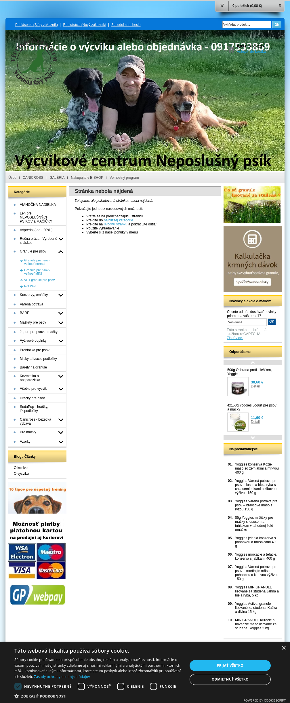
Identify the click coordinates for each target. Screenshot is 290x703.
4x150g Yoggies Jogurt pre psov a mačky (251, 407)
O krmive (21, 468)
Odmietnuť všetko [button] (230, 679)
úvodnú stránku (115, 224)
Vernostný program (124, 178)
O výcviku (21, 474)
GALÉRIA (56, 178)
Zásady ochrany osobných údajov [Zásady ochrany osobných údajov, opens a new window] (62, 676)
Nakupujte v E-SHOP (87, 178)
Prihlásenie (36, 25)
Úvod (12, 178)
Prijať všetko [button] (230, 665)
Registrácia (84, 25)
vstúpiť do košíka (251, 52)
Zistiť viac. (235, 338)
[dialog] (145, 672)
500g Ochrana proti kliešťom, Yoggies (249, 372)
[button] (98, 696)
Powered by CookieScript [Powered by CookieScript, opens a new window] (264, 700)
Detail (255, 386)
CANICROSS (33, 178)
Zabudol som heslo (125, 25)
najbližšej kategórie (118, 220)
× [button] (283, 648)
